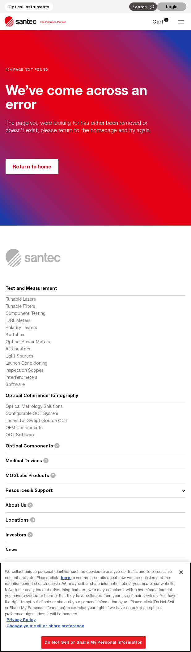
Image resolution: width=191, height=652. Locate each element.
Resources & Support (95, 490)
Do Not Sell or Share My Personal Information (93, 642)
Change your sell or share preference (45, 625)
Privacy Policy (21, 619)
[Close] (181, 572)
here (66, 577)
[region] (95, 607)
